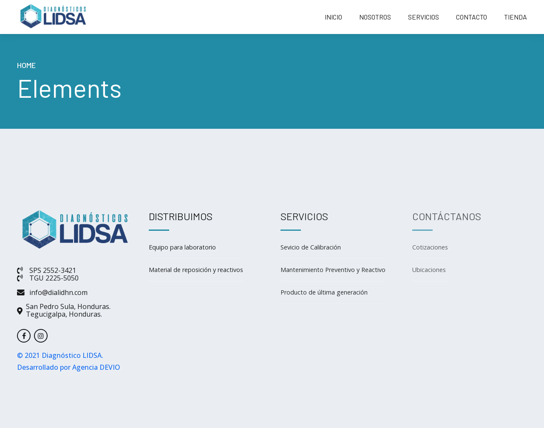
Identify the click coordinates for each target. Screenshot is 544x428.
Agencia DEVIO (96, 367)
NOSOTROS (375, 17)
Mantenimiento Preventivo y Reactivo (332, 270)
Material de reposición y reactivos (196, 270)
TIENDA (515, 17)
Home (26, 65)
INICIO (333, 17)
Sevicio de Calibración (310, 247)
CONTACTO (471, 17)
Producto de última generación (324, 292)
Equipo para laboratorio (182, 247)
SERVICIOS (423, 17)
